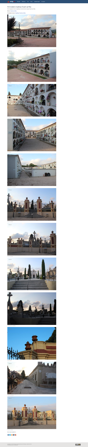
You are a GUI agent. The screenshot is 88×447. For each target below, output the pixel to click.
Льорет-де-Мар (13, 10)
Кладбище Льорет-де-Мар (20, 13)
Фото (31, 1)
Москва (18, 1)
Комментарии (37, 1)
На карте (43, 1)
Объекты (23, 1)
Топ (28, 1)
